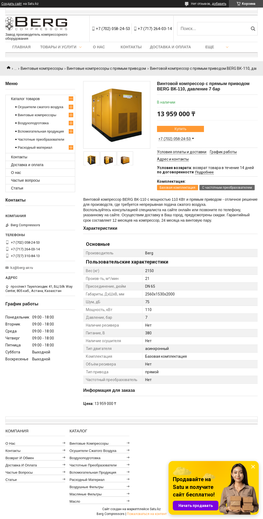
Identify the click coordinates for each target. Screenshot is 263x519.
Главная (21, 47)
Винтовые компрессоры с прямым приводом (106, 68)
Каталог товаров (25, 99)
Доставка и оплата (170, 47)
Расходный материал (35, 147)
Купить (180, 129)
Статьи (17, 188)
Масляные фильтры (86, 494)
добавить (219, 4)
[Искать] (253, 28)
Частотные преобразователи (41, 139)
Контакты (130, 47)
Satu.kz (155, 509)
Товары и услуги (58, 47)
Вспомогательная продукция (41, 131)
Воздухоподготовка (33, 123)
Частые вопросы (25, 180)
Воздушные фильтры (86, 487)
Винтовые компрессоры (42, 68)
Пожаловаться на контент (147, 514)
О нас (99, 47)
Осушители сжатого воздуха (40, 107)
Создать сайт (11, 4)
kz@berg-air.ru (21, 268)
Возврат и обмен (19, 458)
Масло (75, 501)
